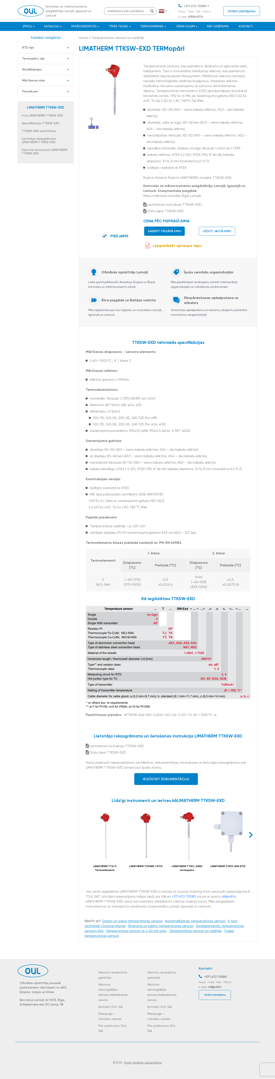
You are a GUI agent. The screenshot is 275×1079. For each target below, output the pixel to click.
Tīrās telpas (118, 26)
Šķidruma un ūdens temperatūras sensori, (161, 926)
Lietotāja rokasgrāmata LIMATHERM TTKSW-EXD (39, 140)
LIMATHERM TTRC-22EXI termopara (187, 868)
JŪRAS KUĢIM (185, 26)
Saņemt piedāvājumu (164, 231)
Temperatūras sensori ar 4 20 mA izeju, (136, 931)
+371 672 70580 (195, 6)
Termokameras (151, 26)
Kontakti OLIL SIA (110, 1006)
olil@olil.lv (195, 16)
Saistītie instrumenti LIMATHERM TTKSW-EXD (44, 151)
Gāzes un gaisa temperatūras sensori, (132, 921)
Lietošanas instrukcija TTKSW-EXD (172, 204)
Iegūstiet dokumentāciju (166, 779)
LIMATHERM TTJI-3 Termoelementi (104, 868)
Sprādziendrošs (84, 26)
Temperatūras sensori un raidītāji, (195, 931)
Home (83, 38)
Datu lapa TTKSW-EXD (163, 211)
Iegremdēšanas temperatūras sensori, (195, 921)
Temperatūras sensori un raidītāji (118, 38)
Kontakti (246, 26)
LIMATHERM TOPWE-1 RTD (145, 866)
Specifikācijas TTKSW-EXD (40, 123)
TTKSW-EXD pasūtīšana (39, 131)
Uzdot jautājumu (241, 11)
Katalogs (51, 26)
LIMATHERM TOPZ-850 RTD (227, 866)
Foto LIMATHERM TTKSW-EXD (42, 115)
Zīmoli (27, 26)
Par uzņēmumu (218, 26)
